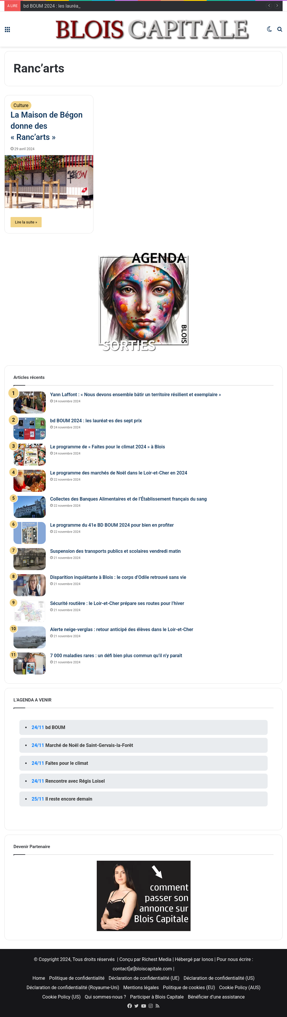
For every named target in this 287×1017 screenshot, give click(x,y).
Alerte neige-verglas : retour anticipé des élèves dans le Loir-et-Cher (121, 629)
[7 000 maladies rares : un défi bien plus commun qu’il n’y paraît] (29, 663)
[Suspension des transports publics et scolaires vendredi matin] (29, 559)
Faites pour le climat (66, 763)
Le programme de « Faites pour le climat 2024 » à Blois (107, 447)
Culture (20, 105)
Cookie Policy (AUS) (239, 987)
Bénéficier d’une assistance (216, 997)
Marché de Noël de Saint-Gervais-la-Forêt (89, 745)
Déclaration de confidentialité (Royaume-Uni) (72, 987)
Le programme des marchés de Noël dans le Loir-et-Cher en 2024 (118, 473)
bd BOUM (55, 727)
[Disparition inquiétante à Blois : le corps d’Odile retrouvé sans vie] (29, 585)
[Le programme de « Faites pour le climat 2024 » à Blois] (29, 455)
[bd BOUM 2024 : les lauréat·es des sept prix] (29, 429)
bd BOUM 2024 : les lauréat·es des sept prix (96, 420)
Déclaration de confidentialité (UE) (144, 978)
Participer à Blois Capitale (157, 997)
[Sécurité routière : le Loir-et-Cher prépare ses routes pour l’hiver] (29, 611)
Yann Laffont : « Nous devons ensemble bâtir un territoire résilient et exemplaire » (135, 394)
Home (39, 978)
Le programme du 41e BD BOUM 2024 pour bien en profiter (112, 525)
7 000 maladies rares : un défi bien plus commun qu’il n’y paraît (116, 655)
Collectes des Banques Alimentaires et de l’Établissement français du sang (128, 499)
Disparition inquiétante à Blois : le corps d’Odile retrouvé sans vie (118, 577)
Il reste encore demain (68, 799)
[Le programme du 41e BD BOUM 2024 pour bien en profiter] (29, 533)
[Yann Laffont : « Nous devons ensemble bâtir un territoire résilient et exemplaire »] (29, 402)
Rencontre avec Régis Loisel (75, 781)
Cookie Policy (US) (61, 997)
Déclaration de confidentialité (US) (219, 978)
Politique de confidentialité (77, 978)
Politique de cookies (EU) (189, 987)
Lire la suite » (26, 222)
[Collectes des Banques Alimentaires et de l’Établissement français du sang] (29, 507)
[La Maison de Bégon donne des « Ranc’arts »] (49, 182)
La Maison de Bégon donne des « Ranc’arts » (47, 126)
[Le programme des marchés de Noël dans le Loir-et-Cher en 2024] (29, 481)
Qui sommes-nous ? (105, 997)
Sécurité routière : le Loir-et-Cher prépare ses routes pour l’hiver (117, 603)
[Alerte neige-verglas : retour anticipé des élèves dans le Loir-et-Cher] (29, 637)
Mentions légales (141, 987)
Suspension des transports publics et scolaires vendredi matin (115, 551)
